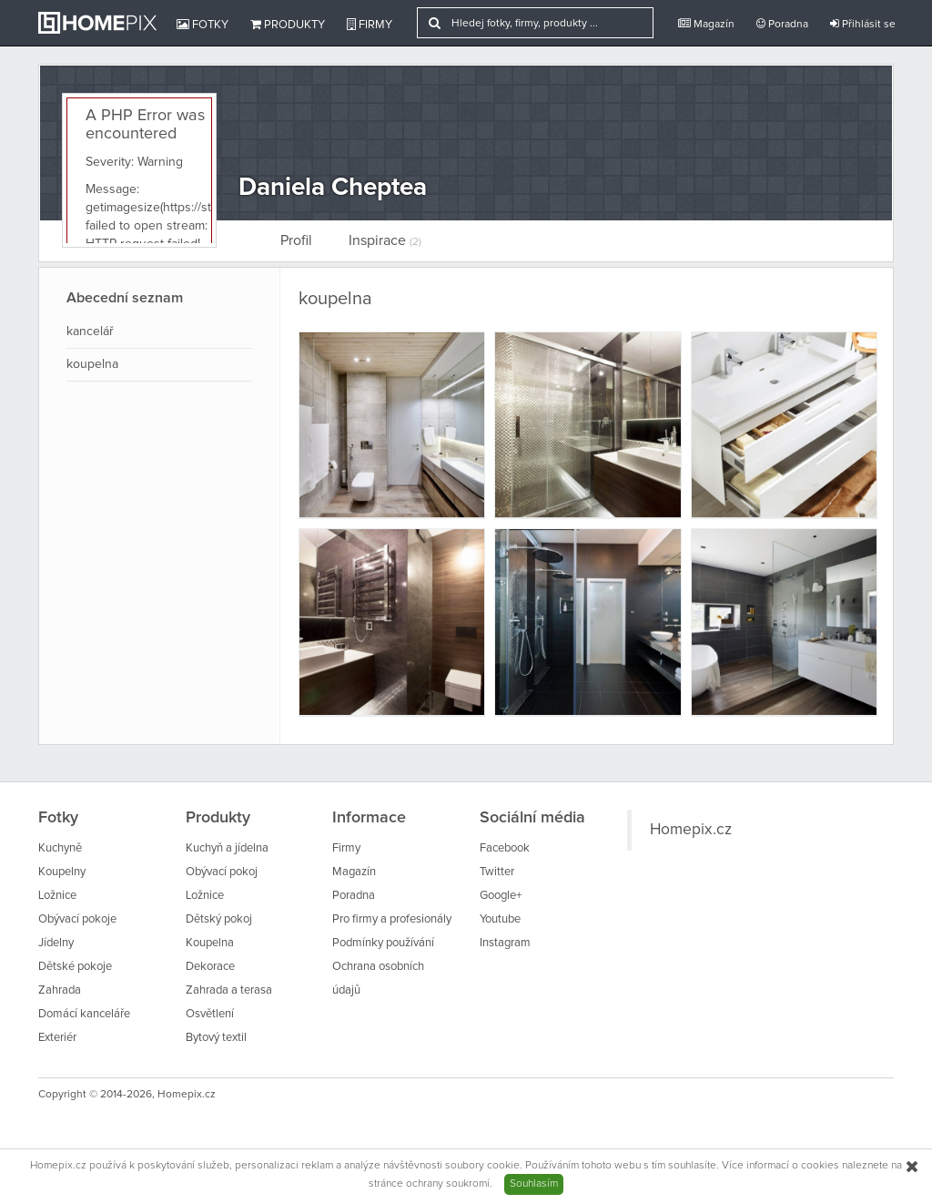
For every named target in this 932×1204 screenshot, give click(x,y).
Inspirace (385, 240)
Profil (296, 240)
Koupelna (210, 943)
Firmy (369, 24)
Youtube (500, 919)
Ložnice (57, 896)
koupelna (92, 364)
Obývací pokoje (77, 919)
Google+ (501, 896)
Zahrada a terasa (229, 990)
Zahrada (59, 990)
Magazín (706, 24)
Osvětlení (210, 1014)
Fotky (202, 24)
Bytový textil (216, 1038)
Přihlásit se (863, 24)
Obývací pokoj (222, 872)
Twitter (497, 872)
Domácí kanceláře (84, 1014)
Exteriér (57, 1038)
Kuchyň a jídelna (227, 848)
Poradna (782, 24)
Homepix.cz (691, 829)
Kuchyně (60, 848)
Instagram (505, 943)
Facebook (505, 848)
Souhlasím (534, 1183)
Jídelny (56, 943)
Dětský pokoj (219, 919)
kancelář (90, 331)
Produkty (287, 24)
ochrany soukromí (448, 1183)
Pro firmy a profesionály (391, 919)
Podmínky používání (383, 943)
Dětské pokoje (75, 967)
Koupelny (62, 872)
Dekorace (210, 967)
